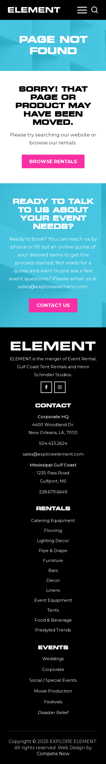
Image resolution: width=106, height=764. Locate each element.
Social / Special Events (53, 680)
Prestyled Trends (53, 630)
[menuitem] (82, 10)
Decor (53, 580)
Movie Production (53, 691)
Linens (53, 590)
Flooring (53, 530)
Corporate (53, 669)
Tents (53, 610)
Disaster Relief (53, 712)
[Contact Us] (53, 305)
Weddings (53, 658)
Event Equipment (53, 600)
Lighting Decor (53, 540)
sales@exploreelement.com (53, 454)
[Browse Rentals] (53, 161)
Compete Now (53, 753)
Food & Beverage (53, 620)
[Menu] (82, 10)
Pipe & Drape (53, 550)
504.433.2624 (53, 443)
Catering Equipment (53, 520)
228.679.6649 (53, 491)
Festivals (53, 701)
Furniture (53, 560)
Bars (53, 570)
